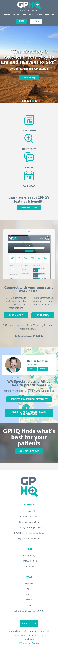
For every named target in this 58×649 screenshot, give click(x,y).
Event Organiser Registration (29, 527)
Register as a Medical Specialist (28, 399)
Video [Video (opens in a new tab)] (29, 589)
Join (21, 21)
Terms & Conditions (28, 561)
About (16, 14)
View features (29, 207)
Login (36, 21)
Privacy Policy (29, 555)
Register (49, 14)
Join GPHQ (29, 77)
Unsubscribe (29, 566)
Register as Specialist (29, 516)
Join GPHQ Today (29, 451)
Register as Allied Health (29, 538)
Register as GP (29, 511)
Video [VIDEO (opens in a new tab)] (39, 14)
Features (28, 14)
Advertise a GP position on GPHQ (28, 611)
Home (7, 14)
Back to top (29, 623)
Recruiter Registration (29, 522)
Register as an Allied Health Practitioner (29, 413)
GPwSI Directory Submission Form (29, 533)
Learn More (16, 315)
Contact (29, 605)
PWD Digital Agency (29, 643)
